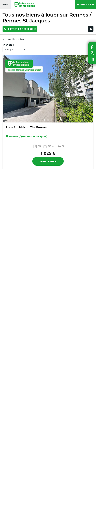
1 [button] (44, 120)
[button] (92, 47)
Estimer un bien (85, 4)
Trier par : (8, 44)
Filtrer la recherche (20, 28)
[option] (48, 88)
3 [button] (51, 120)
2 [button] (48, 120)
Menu (5, 4)
